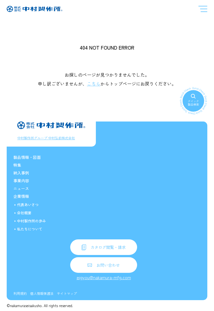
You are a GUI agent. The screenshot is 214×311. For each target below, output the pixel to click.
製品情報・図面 (27, 157)
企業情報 (21, 196)
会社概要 (24, 212)
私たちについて (29, 229)
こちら (93, 83)
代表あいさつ (28, 204)
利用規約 (20, 293)
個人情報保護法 (42, 293)
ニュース (21, 188)
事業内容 (21, 180)
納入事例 (21, 173)
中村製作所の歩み (31, 220)
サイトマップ (67, 293)
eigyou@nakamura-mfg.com (104, 277)
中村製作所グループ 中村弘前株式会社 (46, 138)
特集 (17, 165)
